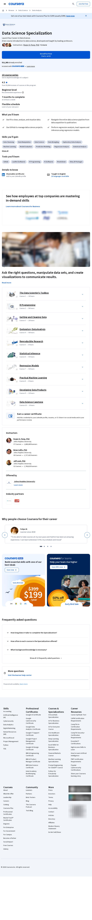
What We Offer (8, 794)
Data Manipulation (24, 142)
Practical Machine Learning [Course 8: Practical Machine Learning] (33, 377)
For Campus (7, 834)
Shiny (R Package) (76, 162)
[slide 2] (44, 546)
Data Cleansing (8, 142)
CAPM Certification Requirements (77, 719)
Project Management (10, 741)
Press (50, 790)
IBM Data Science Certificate (32, 766)
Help (50, 804)
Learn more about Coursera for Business (23, 206)
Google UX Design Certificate (32, 748)
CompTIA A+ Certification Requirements (76, 726)
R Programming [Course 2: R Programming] (27, 305)
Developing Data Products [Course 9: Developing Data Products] (33, 390)
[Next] (87, 535)
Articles (51, 815)
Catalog (6, 804)
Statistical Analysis (79, 146)
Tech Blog (29, 810)
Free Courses (8, 845)
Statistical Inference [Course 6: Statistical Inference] (30, 353)
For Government (9, 831)
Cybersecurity (8, 721)
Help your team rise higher (63, 562)
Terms (50, 797)
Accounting (7, 711)
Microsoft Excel (8, 738)
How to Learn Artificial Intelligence (78, 754)
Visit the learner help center (20, 675)
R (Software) (48, 162)
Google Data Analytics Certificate (33, 728)
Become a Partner (9, 838)
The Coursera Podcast (31, 805)
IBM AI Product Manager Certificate (33, 760)
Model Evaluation (26, 146)
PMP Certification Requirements (77, 760)
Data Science (23, 10)
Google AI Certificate (33, 715)
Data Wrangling (53, 142)
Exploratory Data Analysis (72, 142)
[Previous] (5, 535)
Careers (6, 801)
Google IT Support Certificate (32, 734)
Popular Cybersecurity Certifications (76, 767)
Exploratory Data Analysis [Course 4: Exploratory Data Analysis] (32, 329)
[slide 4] (51, 546)
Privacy (51, 801)
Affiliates (51, 822)
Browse (11, 10)
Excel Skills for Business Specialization (53, 747)
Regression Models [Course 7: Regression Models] (29, 365)
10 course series (10, 75)
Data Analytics (8, 724)
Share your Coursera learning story (78, 774)
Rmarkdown (61, 162)
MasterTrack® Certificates (8, 819)
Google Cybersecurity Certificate (31, 720)
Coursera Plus (8, 808)
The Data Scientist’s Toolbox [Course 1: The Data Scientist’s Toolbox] (34, 293)
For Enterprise (8, 827)
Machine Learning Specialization (54, 760)
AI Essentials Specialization (53, 716)
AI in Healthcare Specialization (53, 734)
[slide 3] (47, 546)
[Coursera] (16, 4)
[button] (43, 45)
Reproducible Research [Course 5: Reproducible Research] (31, 341)
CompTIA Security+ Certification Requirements (78, 735)
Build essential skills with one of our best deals (23, 563)
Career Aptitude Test (78, 715)
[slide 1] (41, 546)
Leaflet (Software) (18, 162)
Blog (27, 801)
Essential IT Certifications (76, 742)
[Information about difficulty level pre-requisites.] (23, 92)
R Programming (34, 162)
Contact (51, 812)
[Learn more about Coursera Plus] (31, 66)
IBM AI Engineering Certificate (32, 754)
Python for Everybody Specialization (53, 773)
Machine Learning (9, 146)
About (5, 790)
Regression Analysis (62, 146)
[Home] (3, 10)
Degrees (6, 824)
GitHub (5, 162)
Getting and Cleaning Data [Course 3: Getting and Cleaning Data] (33, 317)
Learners (29, 790)
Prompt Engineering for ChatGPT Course (55, 766)
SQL (4, 749)
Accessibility (53, 808)
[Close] (86, 16)
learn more (24, 684)
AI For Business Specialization (53, 722)
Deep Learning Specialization (53, 740)
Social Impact (8, 842)
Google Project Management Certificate (31, 741)
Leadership (7, 797)
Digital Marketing (9, 728)
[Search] (73, 4)
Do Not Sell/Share (54, 832)
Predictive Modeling (43, 146)
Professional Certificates (7, 813)
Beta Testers (30, 797)
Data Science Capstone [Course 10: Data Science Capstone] (31, 402)
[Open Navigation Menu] (5, 4)
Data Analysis (37, 10)
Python (5, 745)
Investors (51, 794)
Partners (29, 794)
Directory (51, 819)
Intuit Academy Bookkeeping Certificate (31, 773)
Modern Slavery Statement (54, 827)
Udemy (5, 849)
